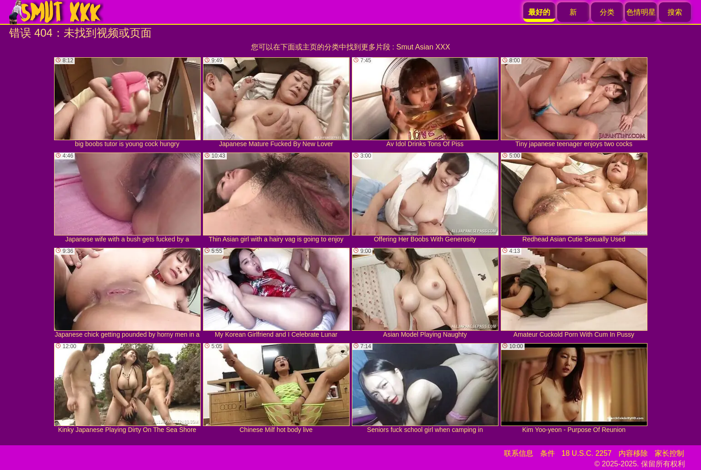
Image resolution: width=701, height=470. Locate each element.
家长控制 (669, 453)
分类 (607, 12)
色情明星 (641, 12)
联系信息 (518, 453)
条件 (547, 453)
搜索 (675, 12)
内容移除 (633, 453)
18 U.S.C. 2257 (587, 453)
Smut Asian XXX (423, 47)
